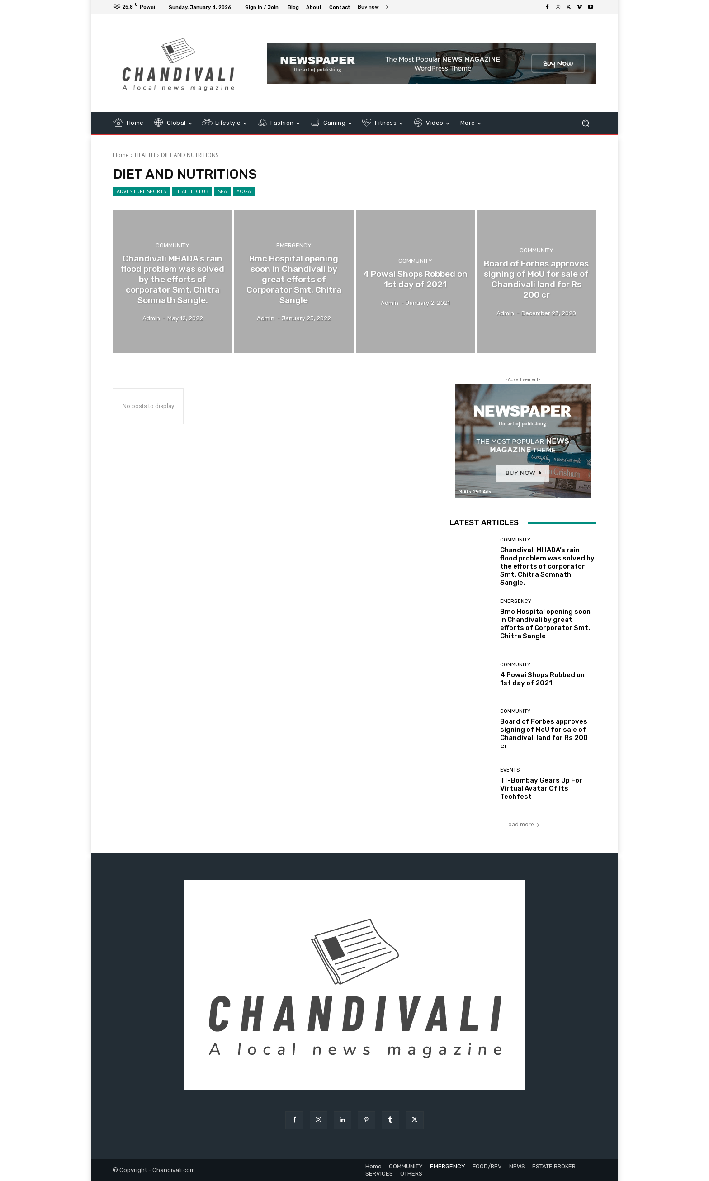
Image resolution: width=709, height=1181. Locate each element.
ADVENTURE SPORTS (141, 191)
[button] (585, 123)
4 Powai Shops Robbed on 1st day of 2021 (542, 679)
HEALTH (145, 155)
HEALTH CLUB (192, 191)
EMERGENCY (294, 245)
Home (121, 155)
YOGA (244, 191)
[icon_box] (373, 8)
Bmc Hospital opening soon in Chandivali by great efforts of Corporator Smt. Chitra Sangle (545, 623)
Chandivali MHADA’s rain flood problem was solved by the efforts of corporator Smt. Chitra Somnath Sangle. (547, 566)
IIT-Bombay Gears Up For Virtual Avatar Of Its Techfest (541, 788)
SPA (222, 191)
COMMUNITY (172, 245)
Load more (523, 824)
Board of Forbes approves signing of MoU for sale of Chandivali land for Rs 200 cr (544, 733)
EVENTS (510, 770)
